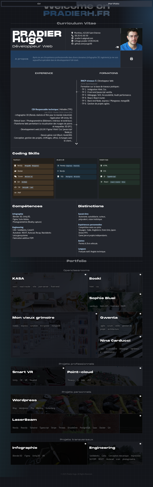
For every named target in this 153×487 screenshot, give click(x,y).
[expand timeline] (76, 144)
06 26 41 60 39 (81, 36)
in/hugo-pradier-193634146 (86, 42)
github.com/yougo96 (83, 45)
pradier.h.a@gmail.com (83, 39)
